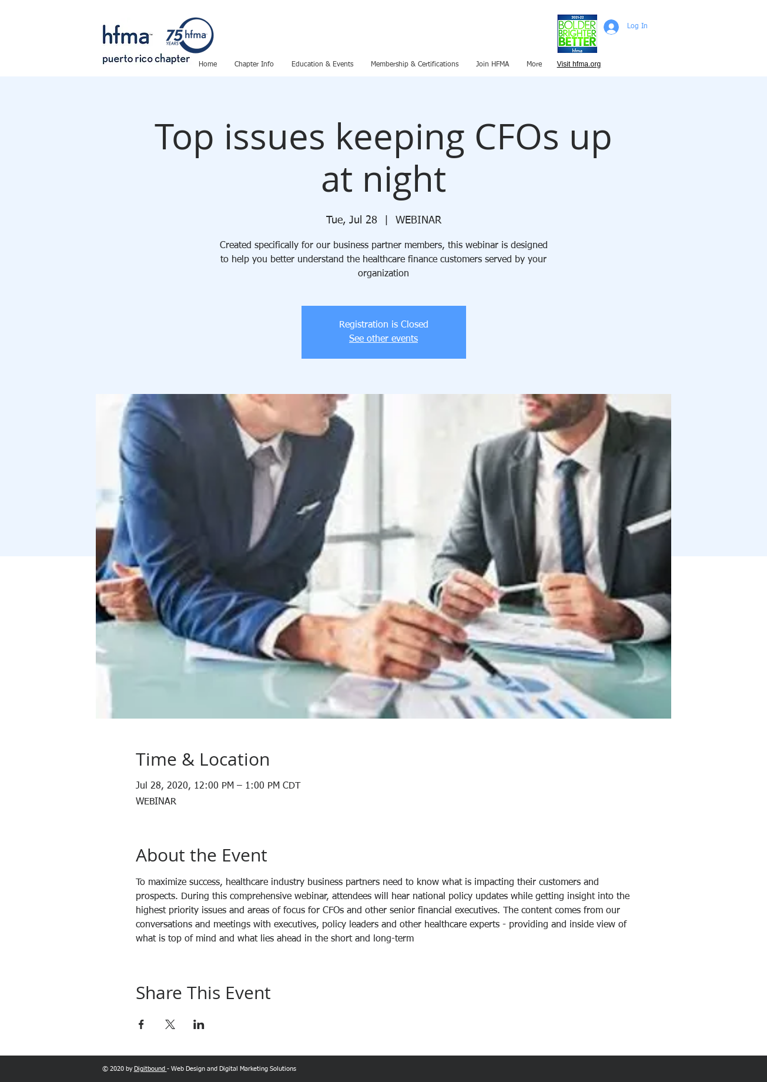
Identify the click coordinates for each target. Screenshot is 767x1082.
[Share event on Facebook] (141, 1024)
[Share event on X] (170, 1024)
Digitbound (150, 1069)
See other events (383, 339)
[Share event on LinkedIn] (199, 1024)
